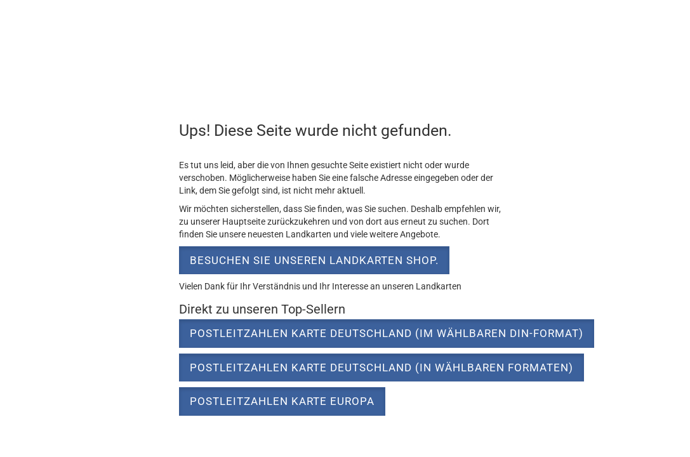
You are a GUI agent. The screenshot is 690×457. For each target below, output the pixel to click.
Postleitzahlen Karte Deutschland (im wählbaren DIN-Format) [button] (386, 333)
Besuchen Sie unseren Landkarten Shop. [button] (314, 260)
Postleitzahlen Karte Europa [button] (282, 401)
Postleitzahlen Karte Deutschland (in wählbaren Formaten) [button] (381, 367)
